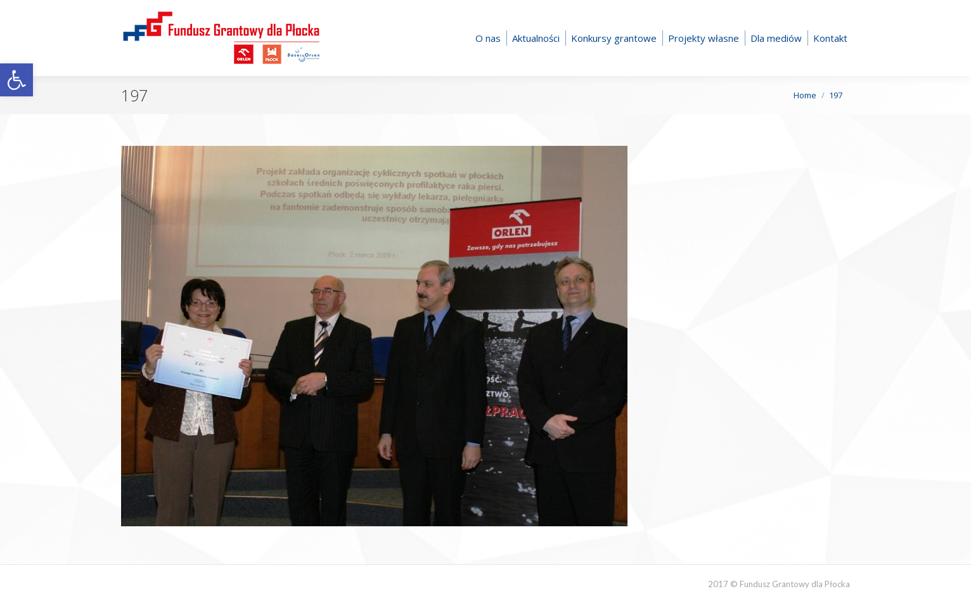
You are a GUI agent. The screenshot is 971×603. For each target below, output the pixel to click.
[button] (16, 79)
